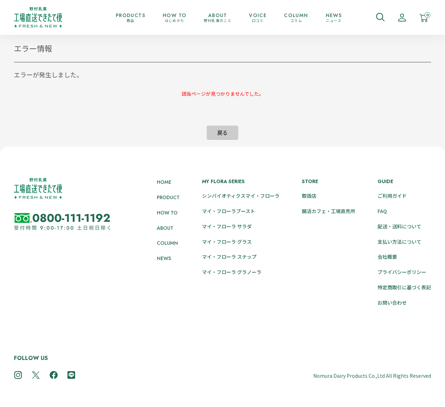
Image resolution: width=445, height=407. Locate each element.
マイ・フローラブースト (228, 211)
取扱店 (309, 195)
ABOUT (165, 228)
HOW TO (167, 212)
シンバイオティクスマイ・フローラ (241, 195)
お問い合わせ (392, 302)
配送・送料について (399, 226)
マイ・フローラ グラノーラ (231, 271)
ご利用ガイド (392, 195)
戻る (222, 132)
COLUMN (167, 243)
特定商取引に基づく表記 (404, 287)
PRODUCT (168, 197)
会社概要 (387, 256)
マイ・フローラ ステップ (229, 256)
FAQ (382, 211)
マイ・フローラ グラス (227, 241)
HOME (164, 182)
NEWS (164, 258)
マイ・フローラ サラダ (227, 226)
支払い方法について (399, 241)
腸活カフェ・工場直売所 (328, 211)
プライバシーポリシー (402, 271)
